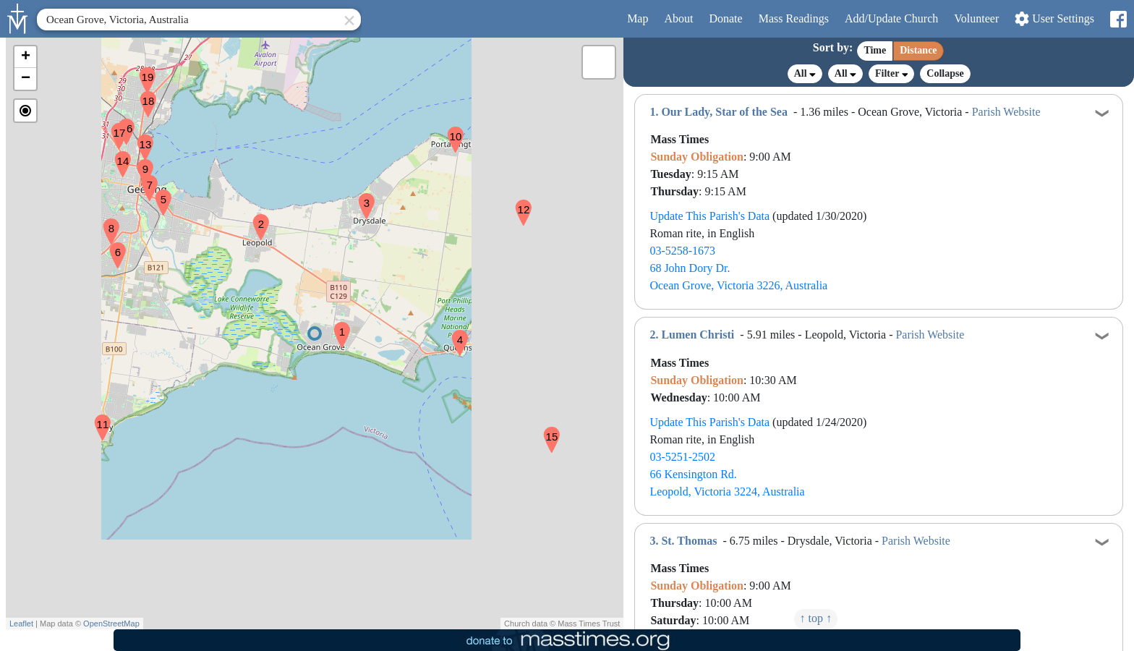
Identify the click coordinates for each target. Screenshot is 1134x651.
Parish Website (1006, 112)
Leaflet (21, 623)
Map (637, 18)
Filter (891, 73)
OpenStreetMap (111, 623)
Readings (794, 18)
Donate (725, 18)
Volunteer (976, 18)
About (678, 18)
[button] (336, 325)
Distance (918, 50)
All (805, 74)
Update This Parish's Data (709, 216)
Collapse (944, 73)
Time (875, 50)
